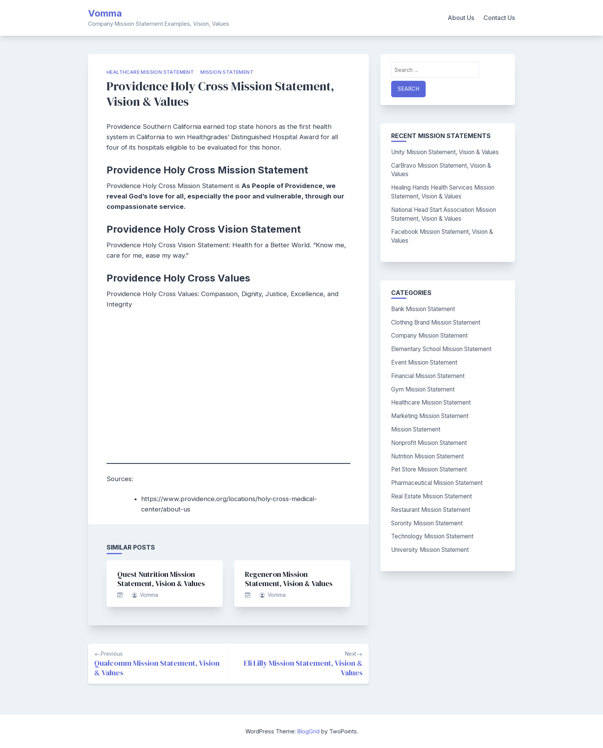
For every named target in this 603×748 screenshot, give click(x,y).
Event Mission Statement (424, 362)
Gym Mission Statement (423, 389)
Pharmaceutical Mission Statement (437, 482)
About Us (461, 18)
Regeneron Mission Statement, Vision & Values (289, 578)
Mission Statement (226, 72)
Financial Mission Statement (428, 376)
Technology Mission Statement (432, 536)
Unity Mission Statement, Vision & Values (445, 152)
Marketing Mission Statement (429, 416)
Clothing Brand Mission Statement (435, 322)
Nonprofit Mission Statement (429, 442)
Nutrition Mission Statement (427, 456)
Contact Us (499, 18)
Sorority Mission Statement (427, 523)
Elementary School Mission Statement (441, 349)
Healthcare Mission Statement (150, 72)
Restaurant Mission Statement (430, 509)
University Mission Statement (430, 549)
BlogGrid (308, 731)
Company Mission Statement (429, 335)
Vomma (105, 13)
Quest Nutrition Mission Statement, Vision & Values (161, 578)
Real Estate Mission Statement (431, 496)
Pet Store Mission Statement (429, 469)
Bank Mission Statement (423, 309)
